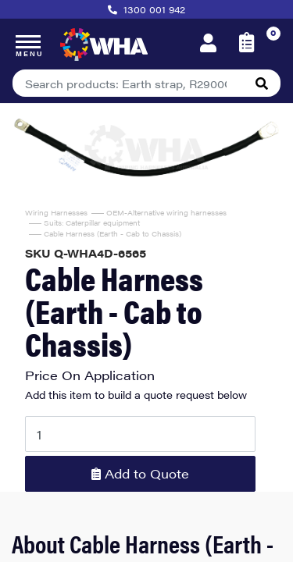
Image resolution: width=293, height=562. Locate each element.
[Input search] (128, 83)
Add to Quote (140, 473)
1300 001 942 (154, 9)
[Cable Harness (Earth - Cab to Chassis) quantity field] (140, 434)
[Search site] (261, 83)
